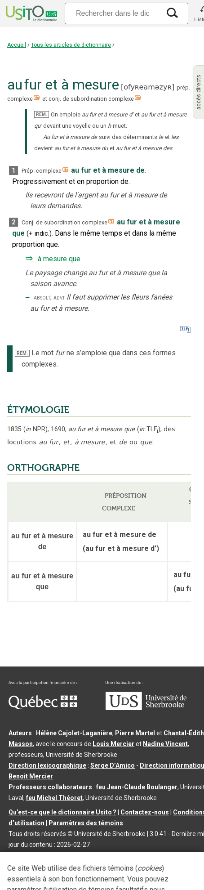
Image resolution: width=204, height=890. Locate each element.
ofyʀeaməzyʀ (148, 87)
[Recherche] (112, 13)
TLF (148, 429)
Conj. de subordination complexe (64, 222)
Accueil (16, 45)
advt (59, 297)
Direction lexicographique (47, 765)
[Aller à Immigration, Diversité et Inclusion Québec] (43, 707)
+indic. (39, 233)
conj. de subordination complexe (91, 98)
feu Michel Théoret (54, 797)
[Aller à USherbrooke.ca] (146, 707)
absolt (42, 297)
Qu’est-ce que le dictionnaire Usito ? (62, 812)
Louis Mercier (113, 743)
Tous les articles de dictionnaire (71, 45)
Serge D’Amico (112, 765)
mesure (55, 259)
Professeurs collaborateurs (50, 787)
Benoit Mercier (31, 776)
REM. (41, 114)
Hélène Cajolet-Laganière (74, 733)
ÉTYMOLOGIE (38, 409)
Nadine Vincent (165, 743)
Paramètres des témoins (86, 823)
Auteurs (20, 733)
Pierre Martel (135, 733)
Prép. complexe (42, 170)
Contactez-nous (144, 812)
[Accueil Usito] (30, 13)
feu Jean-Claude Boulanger (136, 787)
